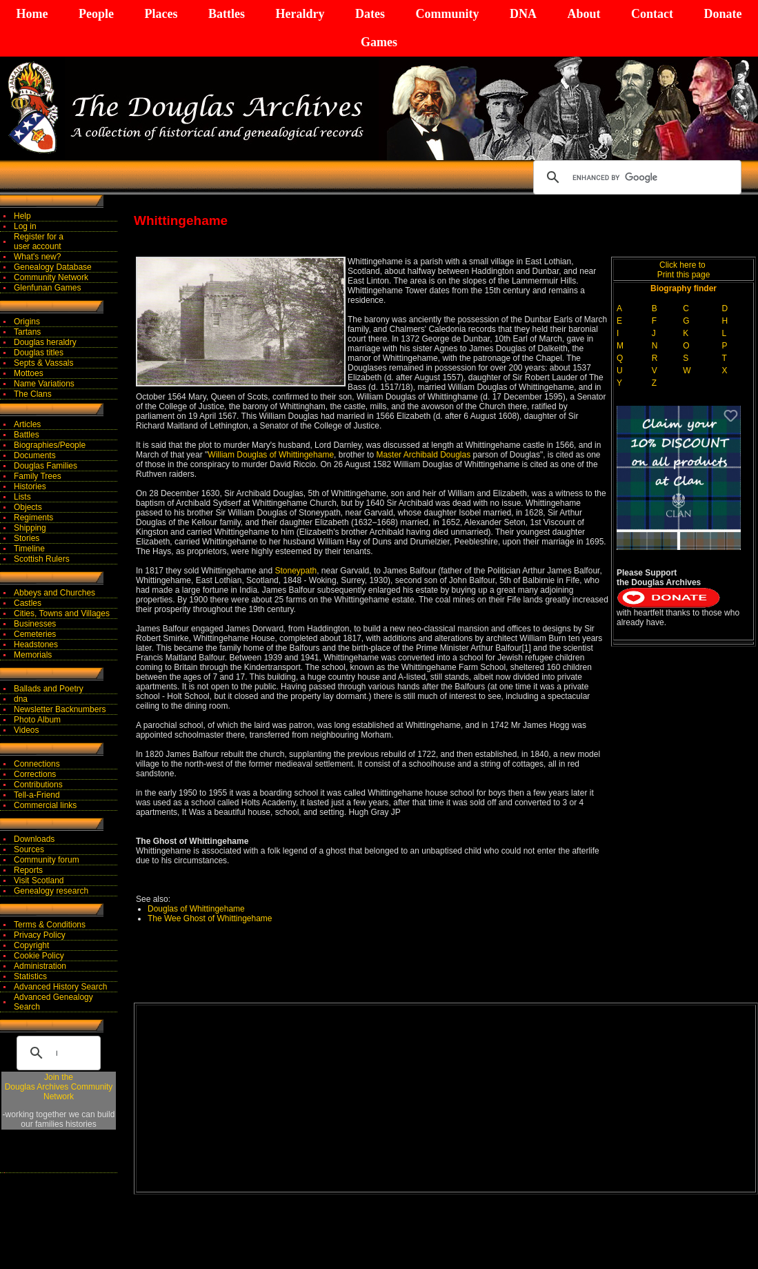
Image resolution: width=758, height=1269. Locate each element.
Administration (40, 966)
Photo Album (37, 720)
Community (447, 14)
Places (160, 14)
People (96, 14)
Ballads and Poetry (48, 688)
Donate (722, 14)
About (583, 14)
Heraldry (299, 14)
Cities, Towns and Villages (62, 613)
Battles (226, 14)
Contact (652, 14)
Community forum (46, 860)
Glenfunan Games (47, 288)
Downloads (34, 839)
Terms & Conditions (50, 924)
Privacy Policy (40, 935)
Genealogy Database (53, 267)
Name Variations (44, 383)
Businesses (35, 624)
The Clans (33, 394)
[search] (635, 177)
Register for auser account (38, 241)
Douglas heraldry (45, 342)
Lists (22, 497)
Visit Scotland (39, 880)
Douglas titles (38, 352)
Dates (370, 14)
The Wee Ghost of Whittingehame (210, 918)
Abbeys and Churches (54, 593)
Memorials (33, 655)
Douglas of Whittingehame (196, 909)
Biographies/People (50, 445)
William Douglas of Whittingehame (271, 455)
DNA (523, 14)
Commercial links (45, 805)
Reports (28, 870)
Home (32, 14)
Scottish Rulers (42, 559)
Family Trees (37, 476)
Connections (37, 764)
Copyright (31, 945)
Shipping (30, 528)
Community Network (51, 277)
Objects (28, 507)
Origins (27, 321)
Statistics (30, 976)
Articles (27, 424)
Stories (26, 538)
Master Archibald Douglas (423, 455)
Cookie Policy (39, 956)
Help (22, 216)
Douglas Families (45, 466)
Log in (25, 226)
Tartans (27, 332)
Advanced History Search (60, 987)
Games (379, 42)
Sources (29, 849)
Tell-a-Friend (37, 795)
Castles (27, 603)
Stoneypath (296, 571)
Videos (26, 730)
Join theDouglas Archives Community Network (59, 1086)
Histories (30, 486)
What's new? (37, 257)
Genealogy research (51, 891)
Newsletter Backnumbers (60, 709)
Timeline (29, 548)
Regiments (33, 517)
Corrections (35, 774)
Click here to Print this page (683, 269)
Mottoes (28, 373)
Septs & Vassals (43, 363)
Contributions (38, 784)
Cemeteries (35, 634)
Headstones (36, 644)
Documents (35, 455)
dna (21, 699)
